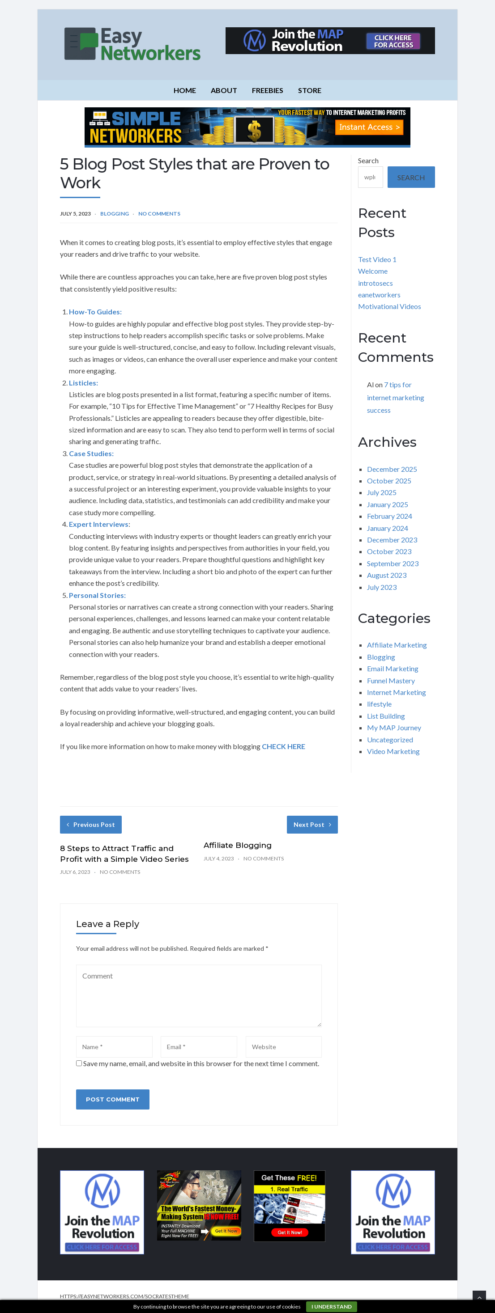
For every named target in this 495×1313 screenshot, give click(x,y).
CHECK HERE (282, 746)
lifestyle (379, 703)
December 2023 (392, 539)
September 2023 (392, 563)
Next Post (312, 824)
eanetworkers (379, 294)
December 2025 (392, 469)
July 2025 (382, 492)
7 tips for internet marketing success (395, 397)
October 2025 (389, 480)
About (224, 90)
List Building (386, 716)
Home (185, 90)
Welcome (373, 271)
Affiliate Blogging (238, 845)
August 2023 (386, 575)
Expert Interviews (98, 524)
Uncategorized (390, 739)
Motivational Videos (389, 306)
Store (309, 90)
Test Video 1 (377, 259)
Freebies (267, 90)
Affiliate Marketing (397, 644)
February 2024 (389, 516)
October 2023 (389, 551)
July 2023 (382, 587)
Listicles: (83, 382)
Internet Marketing (396, 692)
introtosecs (375, 283)
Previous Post (91, 824)
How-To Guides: (95, 311)
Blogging (114, 213)
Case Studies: (91, 453)
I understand (332, 1306)
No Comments (159, 213)
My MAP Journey (394, 727)
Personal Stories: (97, 595)
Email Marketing (392, 668)
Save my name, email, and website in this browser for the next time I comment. (201, 1063)
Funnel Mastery (391, 680)
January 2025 (387, 504)
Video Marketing (393, 751)
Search (368, 160)
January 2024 (387, 528)
